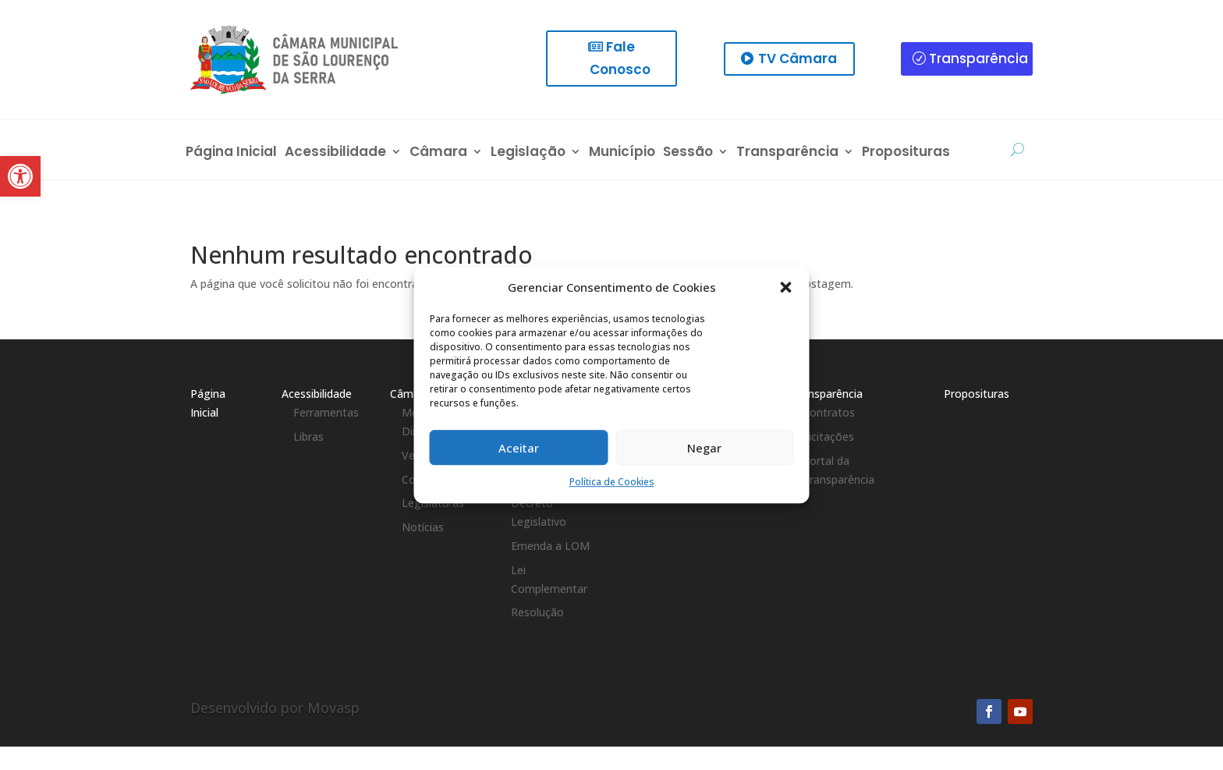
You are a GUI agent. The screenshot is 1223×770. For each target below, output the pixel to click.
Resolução (537, 612)
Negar (704, 448)
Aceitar (518, 448)
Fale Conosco (620, 58)
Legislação (528, 153)
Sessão (688, 153)
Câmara (438, 153)
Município (622, 153)
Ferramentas (326, 412)
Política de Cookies (611, 482)
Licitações (828, 436)
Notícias (423, 527)
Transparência (978, 58)
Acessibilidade (335, 153)
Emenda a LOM (550, 545)
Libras (308, 436)
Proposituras (906, 153)
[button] (786, 288)
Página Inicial (231, 153)
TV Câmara (797, 58)
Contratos (829, 412)
